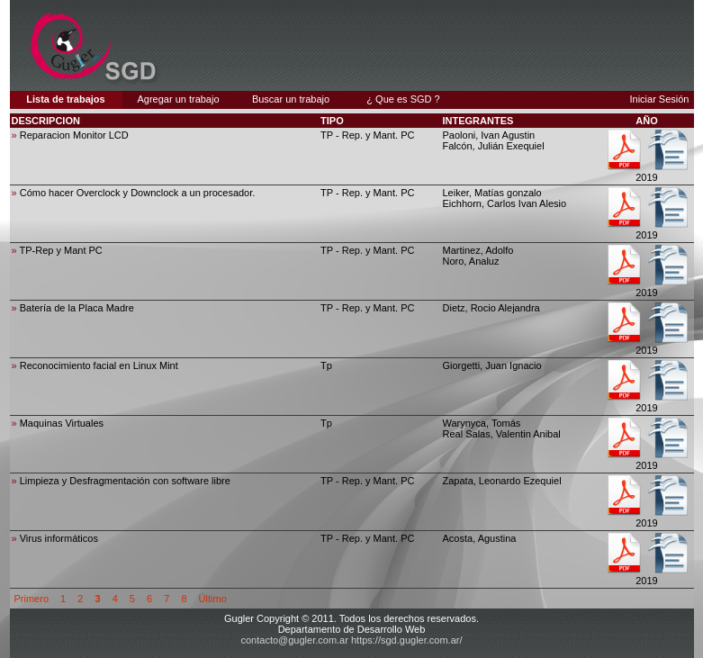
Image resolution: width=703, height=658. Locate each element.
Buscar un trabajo (290, 99)
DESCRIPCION (46, 120)
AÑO (646, 120)
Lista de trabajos (65, 99)
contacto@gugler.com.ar (294, 640)
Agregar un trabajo (178, 99)
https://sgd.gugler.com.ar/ (407, 640)
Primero (32, 598)
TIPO (332, 120)
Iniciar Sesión (659, 99)
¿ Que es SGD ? (402, 99)
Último (213, 598)
